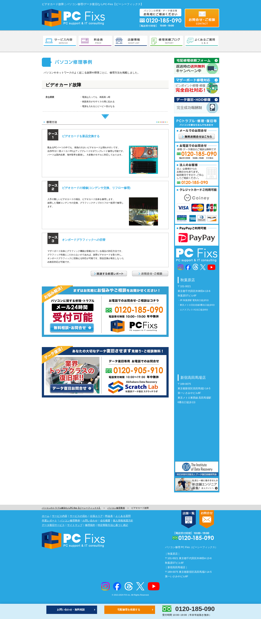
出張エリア (96, 516)
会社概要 (105, 520)
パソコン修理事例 (116, 508)
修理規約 (90, 525)
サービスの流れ (78, 516)
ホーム (45, 516)
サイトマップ (74, 525)
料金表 (109, 516)
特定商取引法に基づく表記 (113, 525)
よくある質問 (123, 516)
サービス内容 (59, 516)
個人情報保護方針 (123, 520)
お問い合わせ (90, 520)
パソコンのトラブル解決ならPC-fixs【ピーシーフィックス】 (71, 508)
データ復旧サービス (53, 525)
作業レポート (49, 520)
